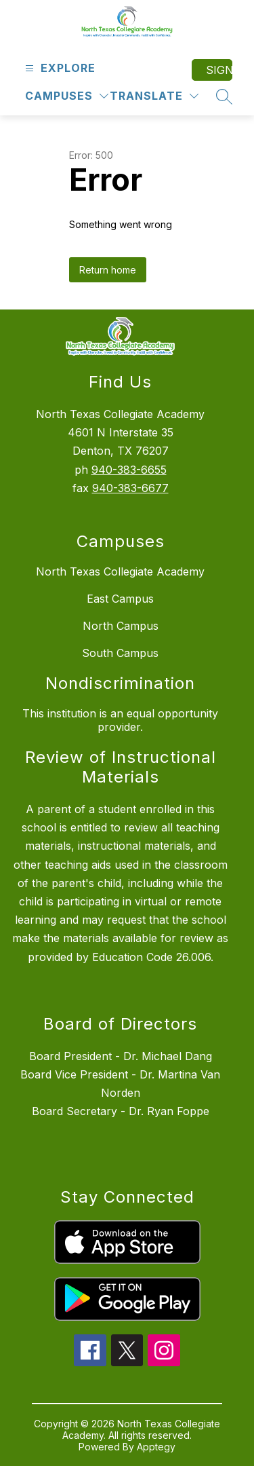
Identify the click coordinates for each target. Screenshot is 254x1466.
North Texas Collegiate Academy (120, 571)
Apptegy (156, 1446)
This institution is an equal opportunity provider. (120, 720)
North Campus (120, 626)
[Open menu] (59, 68)
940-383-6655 (129, 469)
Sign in (219, 70)
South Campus (120, 653)
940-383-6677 (130, 488)
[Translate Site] (154, 96)
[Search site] (224, 96)
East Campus (120, 598)
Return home (107, 270)
